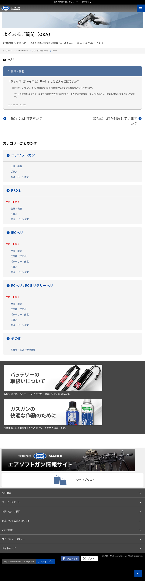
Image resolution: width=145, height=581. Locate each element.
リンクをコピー (45, 561)
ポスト (91, 558)
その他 (16, 339)
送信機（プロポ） (20, 256)
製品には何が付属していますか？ (115, 121)
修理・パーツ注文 (20, 177)
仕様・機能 (16, 166)
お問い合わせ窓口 (11, 511)
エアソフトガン (23, 155)
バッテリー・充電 (20, 261)
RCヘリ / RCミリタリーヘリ (32, 286)
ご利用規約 (7, 530)
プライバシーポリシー (13, 539)
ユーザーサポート (22, 51)
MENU (141, 8)
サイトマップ (9, 548)
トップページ (7, 51)
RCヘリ (55, 51)
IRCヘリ (17, 233)
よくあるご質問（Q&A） (40, 51)
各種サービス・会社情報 (23, 350)
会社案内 (6, 493)
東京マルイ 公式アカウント (16, 521)
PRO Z (16, 190)
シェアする (72, 558)
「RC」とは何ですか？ (25, 119)
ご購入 (14, 172)
